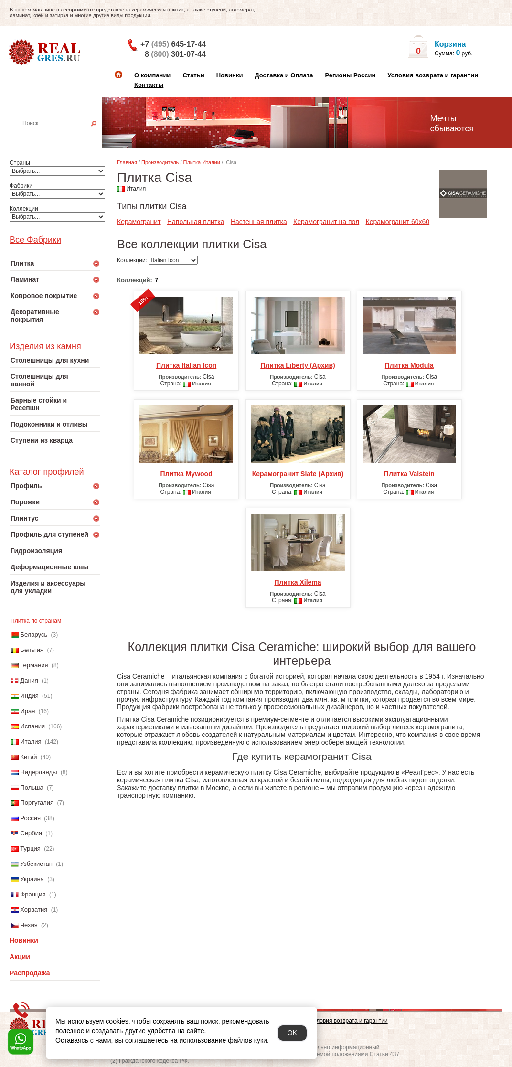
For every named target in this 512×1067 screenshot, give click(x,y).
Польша (31, 787)
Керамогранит (139, 221)
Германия (34, 665)
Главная (127, 162)
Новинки (229, 75)
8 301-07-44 (175, 54)
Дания (29, 680)
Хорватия (33, 909)
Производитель (160, 162)
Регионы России (350, 75)
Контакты (148, 84)
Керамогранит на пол (326, 221)
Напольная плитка (195, 221)
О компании (152, 75)
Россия (30, 818)
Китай (28, 756)
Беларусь (33, 634)
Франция (32, 894)
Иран (27, 711)
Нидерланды (38, 772)
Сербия (31, 833)
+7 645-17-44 (173, 44)
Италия (30, 741)
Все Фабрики (35, 240)
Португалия (36, 802)
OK (292, 1032)
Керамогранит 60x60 (398, 221)
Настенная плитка (65, 136)
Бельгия (31, 649)
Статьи (193, 75)
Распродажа (30, 973)
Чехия (28, 924)
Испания (32, 726)
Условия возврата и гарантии (432, 75)
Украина (32, 879)
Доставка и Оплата (284, 75)
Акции (20, 956)
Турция (30, 848)
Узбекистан (36, 863)
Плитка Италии (201, 162)
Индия (29, 695)
